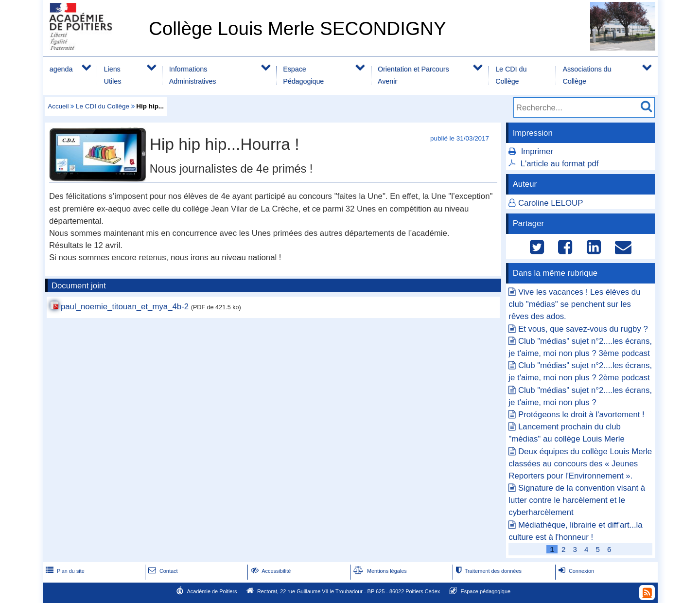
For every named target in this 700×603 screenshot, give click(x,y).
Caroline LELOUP (550, 203)
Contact (162, 571)
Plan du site (64, 571)
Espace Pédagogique (303, 75)
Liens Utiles (113, 75)
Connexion (575, 571)
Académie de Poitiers (212, 591)
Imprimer (537, 151)
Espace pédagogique (486, 591)
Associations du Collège (586, 75)
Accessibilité (270, 571)
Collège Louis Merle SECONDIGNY (297, 28)
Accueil (58, 106)
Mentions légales (379, 571)
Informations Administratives (192, 75)
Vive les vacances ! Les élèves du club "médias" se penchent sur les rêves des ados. (574, 304)
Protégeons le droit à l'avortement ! (581, 414)
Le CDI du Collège (510, 75)
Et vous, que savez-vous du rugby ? (583, 329)
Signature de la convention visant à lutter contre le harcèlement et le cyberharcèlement (576, 500)
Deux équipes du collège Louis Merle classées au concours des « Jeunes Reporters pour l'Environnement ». (580, 463)
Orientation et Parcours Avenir (413, 75)
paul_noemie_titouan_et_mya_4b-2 (125, 306)
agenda (61, 69)
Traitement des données (488, 571)
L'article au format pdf (560, 163)
